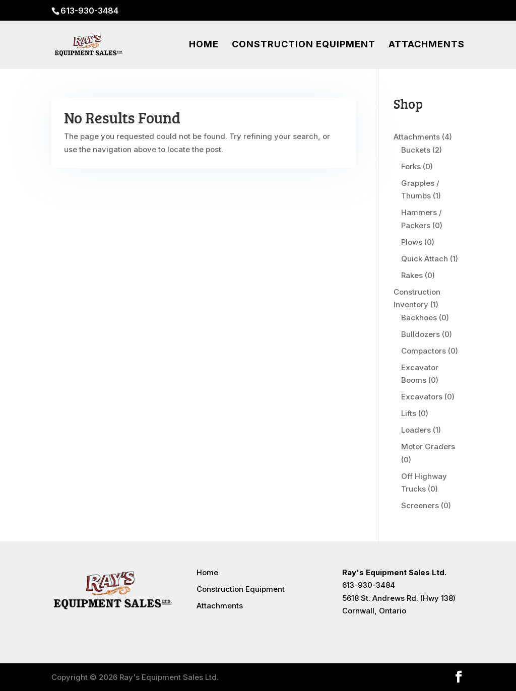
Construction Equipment (303, 45)
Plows (411, 242)
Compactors (423, 351)
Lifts (408, 413)
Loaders (416, 430)
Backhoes (419, 317)
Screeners (420, 505)
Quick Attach (424, 258)
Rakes (412, 275)
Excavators (421, 396)
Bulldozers (420, 334)
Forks (411, 166)
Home (204, 45)
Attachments (427, 45)
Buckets (415, 150)
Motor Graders (428, 446)
